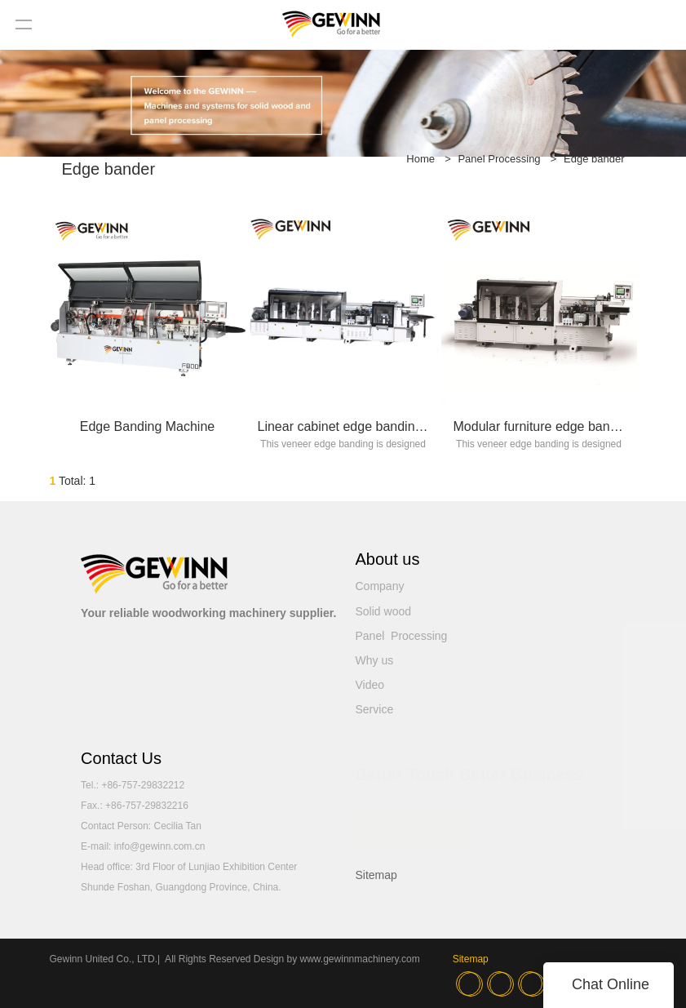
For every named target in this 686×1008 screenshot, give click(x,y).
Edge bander (594, 159)
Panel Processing (499, 159)
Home (420, 159)
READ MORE (414, 819)
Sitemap (376, 874)
